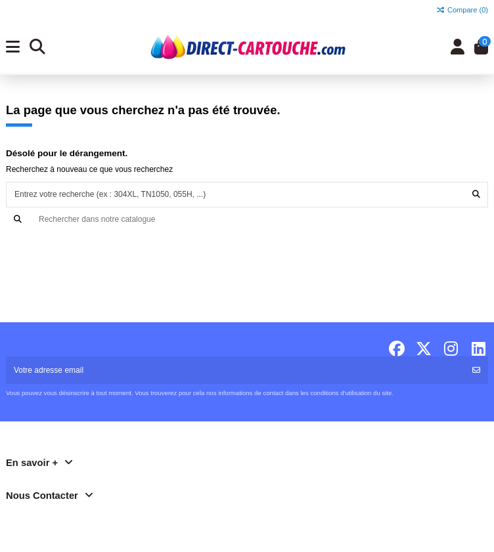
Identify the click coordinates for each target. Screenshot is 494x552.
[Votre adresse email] (235, 370)
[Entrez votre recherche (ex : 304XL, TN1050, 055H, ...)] (476, 194)
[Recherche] (247, 219)
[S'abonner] (476, 370)
